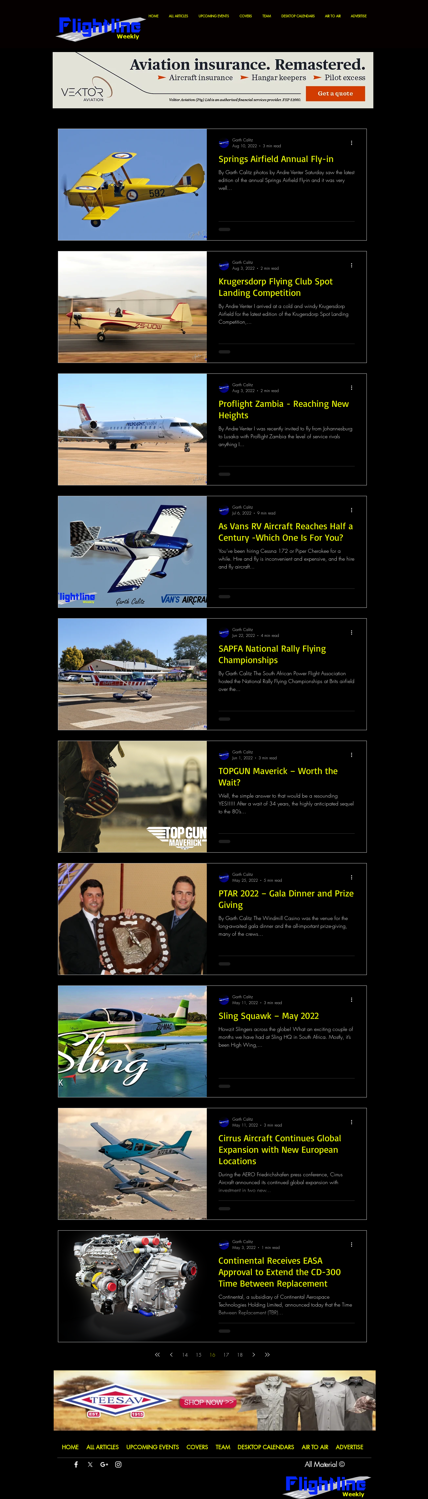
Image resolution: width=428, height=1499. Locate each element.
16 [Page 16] (212, 1355)
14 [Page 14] (185, 1355)
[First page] (157, 1355)
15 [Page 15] (199, 1355)
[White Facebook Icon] (76, 1464)
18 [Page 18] (240, 1355)
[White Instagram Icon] (118, 1464)
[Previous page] (171, 1355)
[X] (90, 1464)
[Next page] (253, 1355)
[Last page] (267, 1355)
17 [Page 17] (226, 1355)
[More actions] (354, 143)
